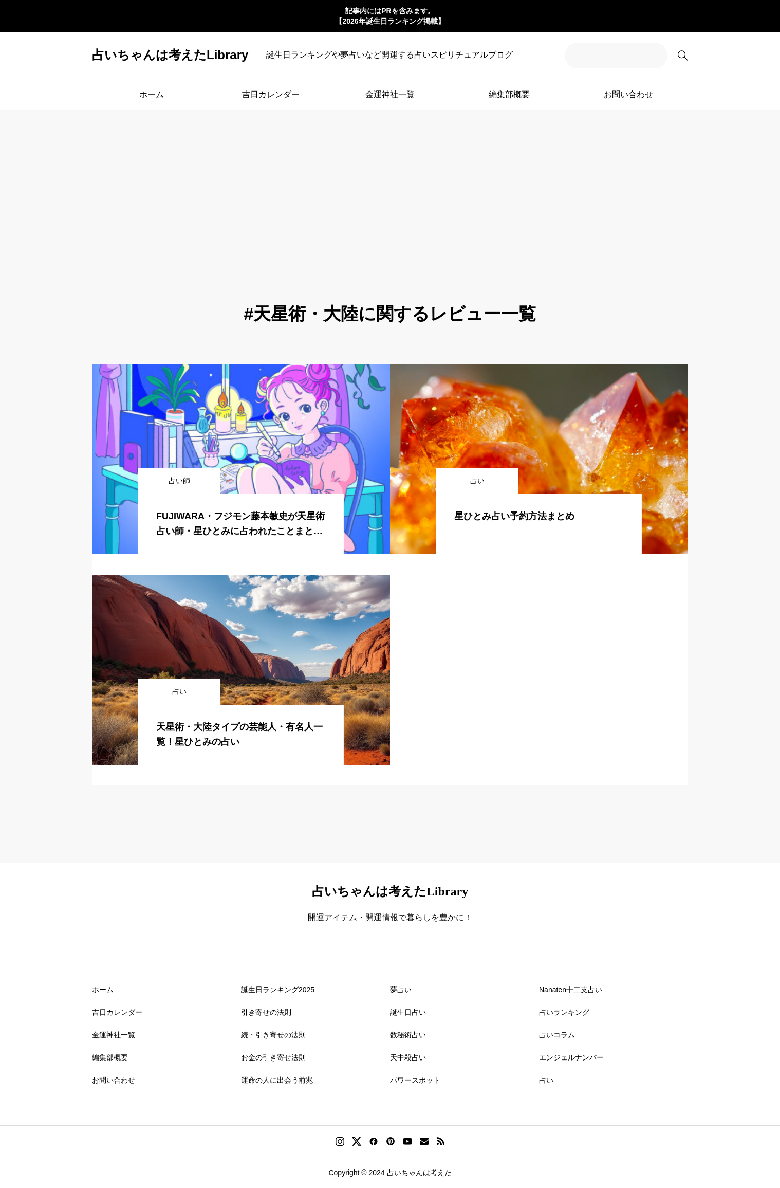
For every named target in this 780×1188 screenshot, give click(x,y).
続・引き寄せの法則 (273, 1035)
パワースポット (415, 1080)
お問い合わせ (628, 94)
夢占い (401, 989)
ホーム (151, 94)
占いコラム (557, 1035)
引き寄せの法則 (266, 1012)
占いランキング (564, 1012)
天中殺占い (408, 1057)
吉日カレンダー (271, 94)
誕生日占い (408, 1012)
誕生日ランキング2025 (277, 989)
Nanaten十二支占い (570, 989)
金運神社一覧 (390, 94)
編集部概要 (509, 94)
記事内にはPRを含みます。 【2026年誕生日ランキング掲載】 (389, 16)
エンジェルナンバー (571, 1057)
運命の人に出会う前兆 (277, 1080)
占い (546, 1080)
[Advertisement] (390, 187)
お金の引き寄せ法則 (273, 1057)
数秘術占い (408, 1035)
